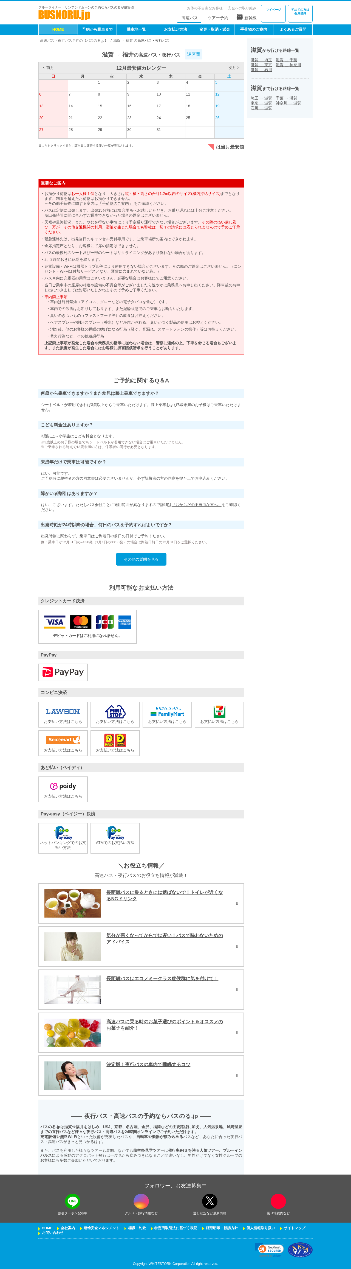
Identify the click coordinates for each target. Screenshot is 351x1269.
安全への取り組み (242, 8)
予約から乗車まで (97, 29)
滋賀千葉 (286, 60)
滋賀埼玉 (261, 60)
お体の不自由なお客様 (205, 8)
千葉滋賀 (286, 98)
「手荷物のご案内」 (116, 203)
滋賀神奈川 (288, 65)
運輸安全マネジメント (101, 1228)
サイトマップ (294, 1228)
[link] (269, 1249)
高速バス (190, 17)
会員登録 (300, 11)
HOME (58, 29)
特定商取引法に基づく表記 (175, 1228)
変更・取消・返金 (214, 29)
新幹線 (246, 17)
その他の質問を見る (141, 559)
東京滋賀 (261, 103)
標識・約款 (137, 1228)
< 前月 (48, 67)
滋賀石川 (261, 70)
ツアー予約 (218, 17)
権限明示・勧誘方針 (222, 1228)
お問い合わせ (52, 1233)
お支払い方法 (175, 29)
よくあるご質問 (292, 29)
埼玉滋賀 (261, 98)
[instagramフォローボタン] (141, 1201)
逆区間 (193, 54)
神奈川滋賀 (288, 103)
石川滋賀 (261, 108)
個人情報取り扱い (261, 1228)
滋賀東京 (261, 65)
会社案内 (68, 1228)
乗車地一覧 (136, 29)
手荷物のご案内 (253, 29)
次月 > (233, 67)
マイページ (273, 9)
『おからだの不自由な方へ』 (197, 504)
